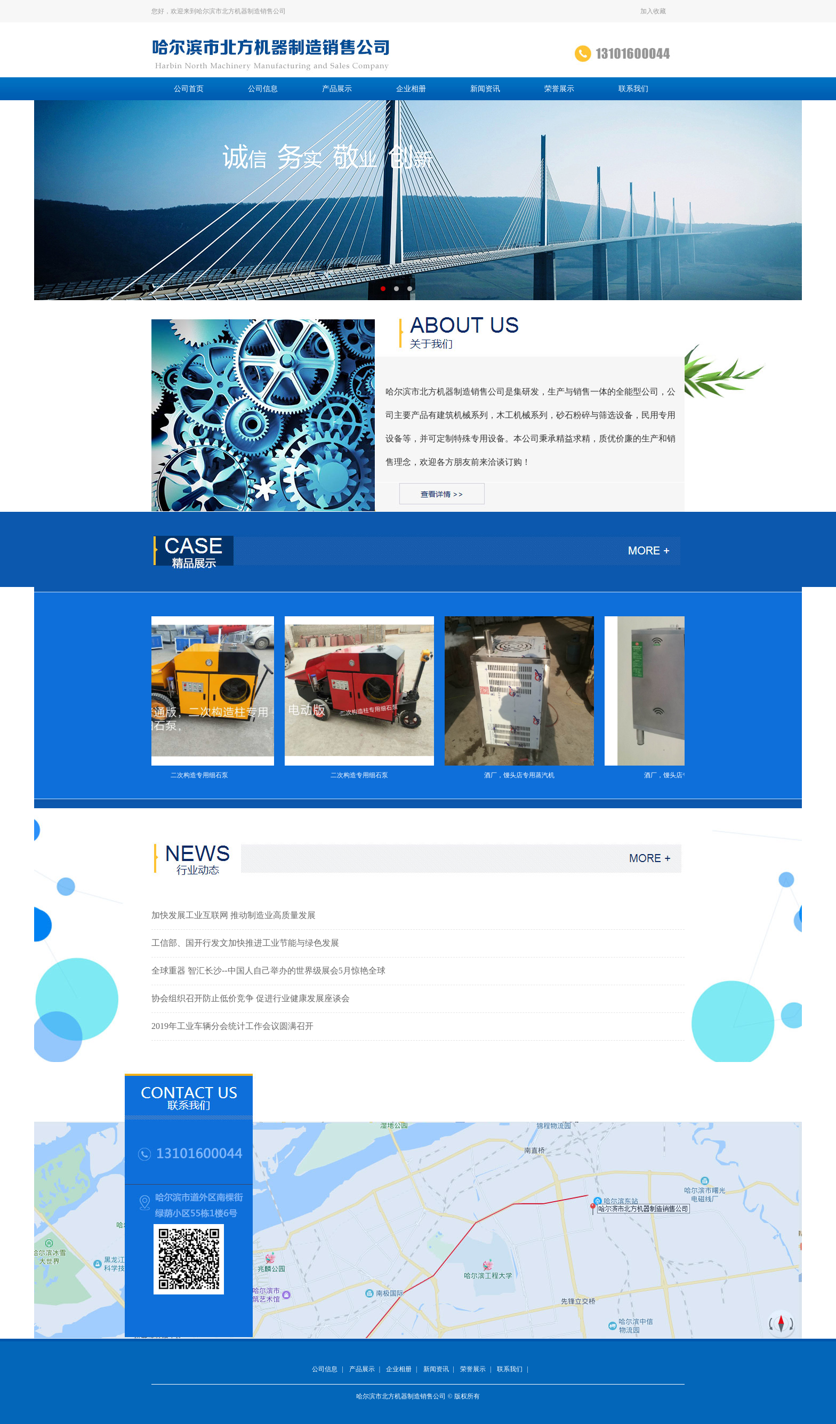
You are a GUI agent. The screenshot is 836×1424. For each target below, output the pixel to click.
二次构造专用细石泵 (203, 775)
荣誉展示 (559, 89)
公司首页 (189, 89)
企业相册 (411, 89)
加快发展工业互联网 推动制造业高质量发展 (233, 915)
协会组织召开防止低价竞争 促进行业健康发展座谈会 (250, 998)
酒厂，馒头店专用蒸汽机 (523, 775)
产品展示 (337, 89)
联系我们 (633, 89)
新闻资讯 (485, 89)
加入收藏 (653, 11)
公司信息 (263, 89)
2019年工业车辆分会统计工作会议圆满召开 (232, 1026)
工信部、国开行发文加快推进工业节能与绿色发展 (245, 942)
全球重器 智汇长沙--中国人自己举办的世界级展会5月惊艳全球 (268, 970)
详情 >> (544, 461)
